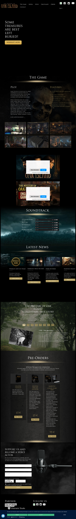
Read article (15, 278)
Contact (23, 7)
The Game (23, 4)
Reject (17, 514)
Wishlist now (13, 42)
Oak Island (44, 4)
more (65, 514)
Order (53, 4)
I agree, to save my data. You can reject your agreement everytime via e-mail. (18, 485)
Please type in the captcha (12, 478)
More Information (35, 169)
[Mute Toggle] (54, 219)
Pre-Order (18, 416)
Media (31, 4)
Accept (43, 169)
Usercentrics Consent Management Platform (40, 172)
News (37, 4)
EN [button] (60, 8)
